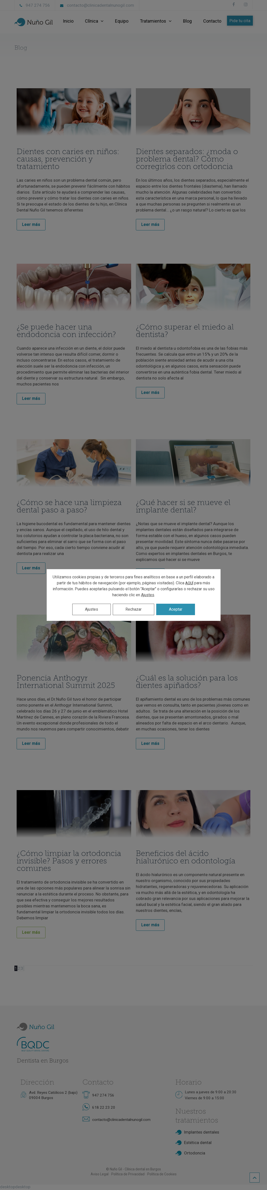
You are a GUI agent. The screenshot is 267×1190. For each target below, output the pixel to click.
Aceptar (175, 609)
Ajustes (147, 595)
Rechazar (133, 609)
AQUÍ (189, 583)
